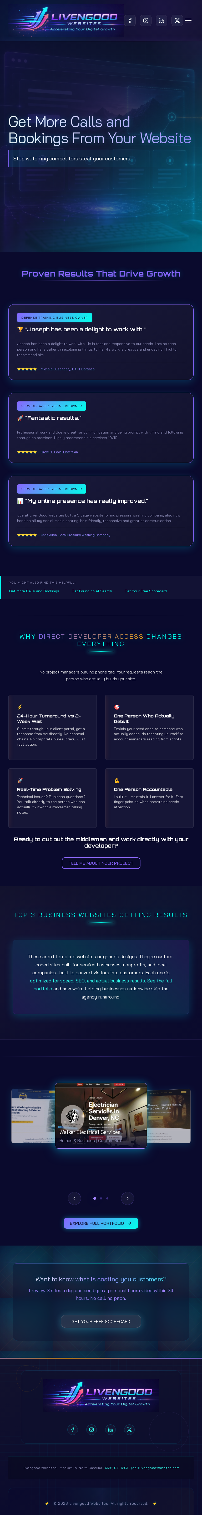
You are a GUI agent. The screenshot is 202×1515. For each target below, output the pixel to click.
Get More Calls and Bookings (34, 591)
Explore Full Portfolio (101, 1223)
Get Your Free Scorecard (146, 591)
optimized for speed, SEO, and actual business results (87, 981)
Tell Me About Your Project (101, 863)
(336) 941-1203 (116, 1468)
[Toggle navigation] (188, 20)
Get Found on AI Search (92, 591)
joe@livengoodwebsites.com (155, 1468)
